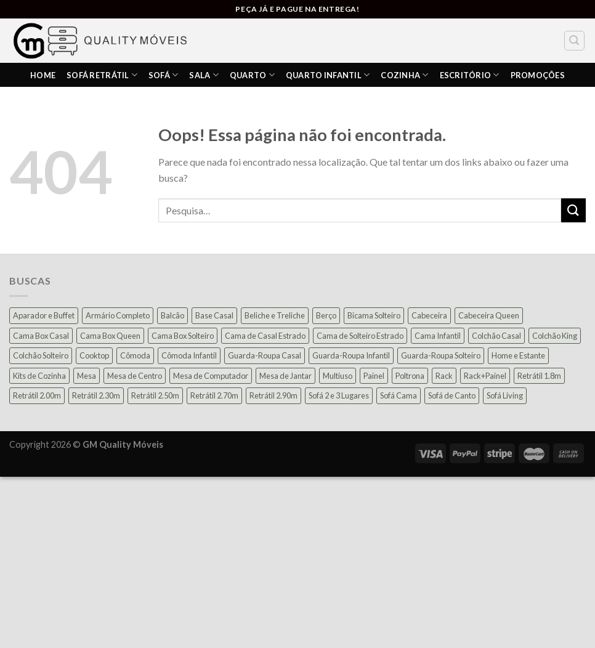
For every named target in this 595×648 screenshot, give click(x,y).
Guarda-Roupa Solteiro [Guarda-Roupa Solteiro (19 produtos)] (440, 355)
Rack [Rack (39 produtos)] (444, 376)
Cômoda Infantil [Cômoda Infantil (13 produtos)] (189, 355)
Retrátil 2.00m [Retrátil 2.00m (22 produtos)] (37, 395)
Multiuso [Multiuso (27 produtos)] (337, 376)
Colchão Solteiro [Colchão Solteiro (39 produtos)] (40, 355)
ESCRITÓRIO (470, 75)
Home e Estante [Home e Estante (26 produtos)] (518, 355)
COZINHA (404, 75)
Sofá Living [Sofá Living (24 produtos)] (505, 395)
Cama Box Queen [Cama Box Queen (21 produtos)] (110, 336)
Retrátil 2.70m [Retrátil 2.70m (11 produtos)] (214, 395)
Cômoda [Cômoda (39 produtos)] (135, 355)
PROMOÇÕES (538, 75)
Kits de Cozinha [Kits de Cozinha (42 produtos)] (39, 376)
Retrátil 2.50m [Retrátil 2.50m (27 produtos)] (155, 395)
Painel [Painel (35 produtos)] (373, 376)
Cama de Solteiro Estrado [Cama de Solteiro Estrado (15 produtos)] (360, 336)
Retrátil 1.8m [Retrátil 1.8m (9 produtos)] (539, 376)
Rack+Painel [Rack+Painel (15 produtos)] (485, 376)
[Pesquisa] (574, 41)
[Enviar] (573, 210)
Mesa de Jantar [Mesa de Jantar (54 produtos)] (285, 376)
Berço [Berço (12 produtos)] (326, 315)
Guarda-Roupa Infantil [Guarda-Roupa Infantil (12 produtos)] (351, 355)
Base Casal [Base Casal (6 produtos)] (214, 315)
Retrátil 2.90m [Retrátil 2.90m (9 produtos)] (273, 395)
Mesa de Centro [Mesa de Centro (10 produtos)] (134, 376)
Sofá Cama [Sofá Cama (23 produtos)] (398, 395)
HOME (42, 75)
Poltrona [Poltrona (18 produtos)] (409, 376)
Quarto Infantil (328, 75)
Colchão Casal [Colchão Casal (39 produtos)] (496, 336)
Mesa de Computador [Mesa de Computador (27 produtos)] (210, 376)
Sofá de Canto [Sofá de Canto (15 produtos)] (452, 395)
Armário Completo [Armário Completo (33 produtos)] (118, 315)
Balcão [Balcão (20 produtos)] (172, 315)
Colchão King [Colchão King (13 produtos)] (554, 336)
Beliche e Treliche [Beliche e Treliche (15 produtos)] (275, 315)
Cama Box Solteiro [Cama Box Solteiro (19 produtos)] (183, 336)
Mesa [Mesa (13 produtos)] (86, 376)
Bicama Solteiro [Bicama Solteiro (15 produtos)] (373, 315)
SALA (203, 75)
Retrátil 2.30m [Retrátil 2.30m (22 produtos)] (96, 395)
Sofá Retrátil (102, 75)
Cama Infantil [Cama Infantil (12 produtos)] (438, 336)
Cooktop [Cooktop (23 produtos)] (94, 355)
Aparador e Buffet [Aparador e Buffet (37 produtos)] (44, 315)
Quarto (252, 75)
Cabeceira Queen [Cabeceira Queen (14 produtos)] (488, 315)
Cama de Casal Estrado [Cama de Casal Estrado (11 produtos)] (265, 336)
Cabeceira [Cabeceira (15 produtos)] (429, 315)
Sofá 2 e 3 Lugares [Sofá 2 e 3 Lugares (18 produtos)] (339, 395)
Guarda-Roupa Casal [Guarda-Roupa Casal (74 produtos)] (264, 355)
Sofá (163, 75)
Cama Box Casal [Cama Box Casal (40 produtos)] (41, 336)
